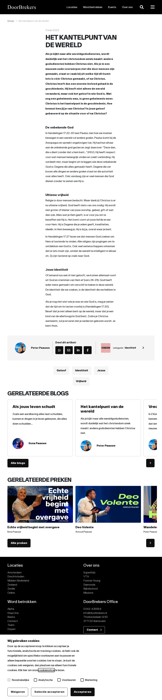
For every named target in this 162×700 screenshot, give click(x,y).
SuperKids (89, 572)
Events (112, 7)
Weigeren (18, 692)
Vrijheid (81, 381)
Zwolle (11, 588)
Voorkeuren (66, 680)
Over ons (127, 7)
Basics (11, 617)
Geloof (61, 370)
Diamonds (89, 584)
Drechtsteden (15, 576)
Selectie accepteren (49, 692)
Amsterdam (14, 572)
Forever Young (91, 580)
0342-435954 (92, 609)
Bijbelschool (90, 588)
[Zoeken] (142, 7)
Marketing (89, 680)
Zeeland (12, 584)
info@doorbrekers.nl (95, 613)
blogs (10, 20)
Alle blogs (18, 463)
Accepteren (82, 692)
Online (11, 592)
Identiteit (81, 370)
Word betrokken (92, 7)
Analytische (43, 680)
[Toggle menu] (152, 7)
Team (10, 625)
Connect (12, 621)
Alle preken (19, 543)
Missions (88, 592)
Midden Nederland (18, 580)
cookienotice (46, 670)
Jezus (101, 370)
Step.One (13, 613)
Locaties (72, 7)
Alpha (10, 609)
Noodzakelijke (18, 680)
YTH (86, 576)
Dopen (11, 629)
